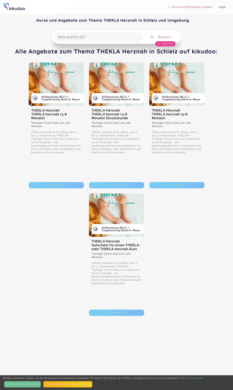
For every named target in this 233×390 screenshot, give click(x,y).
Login (222, 7)
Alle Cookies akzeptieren (22, 384)
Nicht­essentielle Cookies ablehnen (67, 384)
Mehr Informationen (191, 378)
